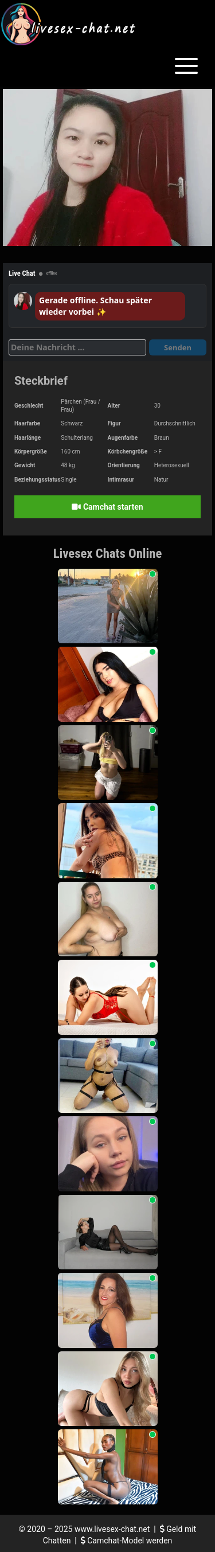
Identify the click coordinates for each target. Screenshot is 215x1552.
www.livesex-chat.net (112, 1529)
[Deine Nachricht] (77, 347)
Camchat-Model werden (127, 1540)
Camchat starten (107, 506)
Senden (177, 347)
